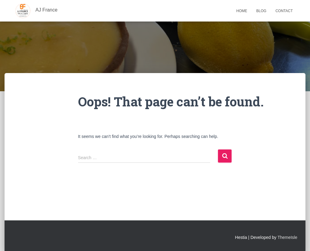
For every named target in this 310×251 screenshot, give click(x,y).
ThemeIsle (287, 237)
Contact (284, 11)
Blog (261, 11)
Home (241, 11)
